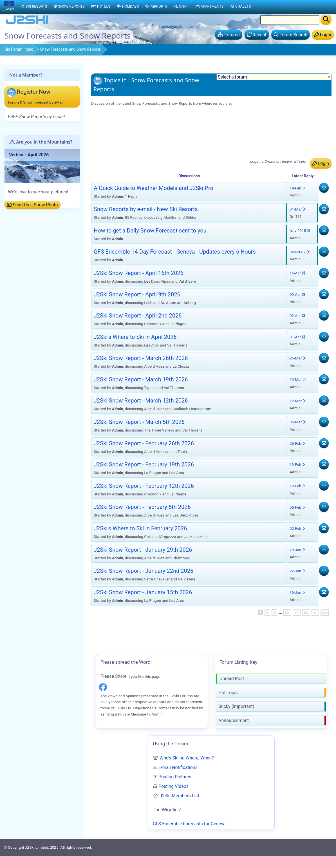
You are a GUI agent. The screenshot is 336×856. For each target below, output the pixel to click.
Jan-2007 (300, 252)
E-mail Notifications (178, 767)
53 (287, 612)
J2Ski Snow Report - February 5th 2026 (142, 507)
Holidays (128, 6)
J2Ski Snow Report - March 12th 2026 (141, 400)
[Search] (326, 20)
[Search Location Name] (289, 19)
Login (320, 163)
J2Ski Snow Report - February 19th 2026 (144, 464)
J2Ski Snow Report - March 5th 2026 (139, 422)
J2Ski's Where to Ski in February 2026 (140, 528)
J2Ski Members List (179, 795)
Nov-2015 (300, 230)
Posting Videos (173, 786)
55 (306, 612)
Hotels (100, 6)
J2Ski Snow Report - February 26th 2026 (144, 443)
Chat (181, 6)
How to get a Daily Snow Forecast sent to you (150, 230)
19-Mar (298, 379)
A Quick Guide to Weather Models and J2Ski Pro (141, 114)
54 (296, 612)
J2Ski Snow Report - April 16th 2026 (129, 136)
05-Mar (298, 422)
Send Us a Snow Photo (32, 204)
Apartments (209, 6)
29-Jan (298, 549)
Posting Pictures (174, 776)
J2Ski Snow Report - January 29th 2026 (143, 549)
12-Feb (298, 486)
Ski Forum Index (19, 49)
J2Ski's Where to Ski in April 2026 (126, 158)
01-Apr (297, 337)
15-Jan (298, 592)
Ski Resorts (34, 6)
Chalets (240, 6)
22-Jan (298, 571)
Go (324, 612)
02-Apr (297, 315)
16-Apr (297, 273)
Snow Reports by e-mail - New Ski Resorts (135, 122)
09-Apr (297, 294)
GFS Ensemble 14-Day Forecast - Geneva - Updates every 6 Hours (158, 129)
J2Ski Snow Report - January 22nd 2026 (143, 570)
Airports (156, 6)
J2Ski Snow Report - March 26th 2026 (141, 358)
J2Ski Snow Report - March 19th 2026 (141, 379)
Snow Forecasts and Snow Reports (70, 49)
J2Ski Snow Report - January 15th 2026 (143, 592)
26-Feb (298, 443)
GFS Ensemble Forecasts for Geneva (189, 823)
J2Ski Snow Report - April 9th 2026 (128, 143)
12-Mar (298, 401)
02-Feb (298, 528)
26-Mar (298, 358)
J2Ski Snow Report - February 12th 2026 (144, 485)
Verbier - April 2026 (29, 154)
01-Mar (298, 209)
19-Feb (298, 188)
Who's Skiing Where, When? (187, 758)
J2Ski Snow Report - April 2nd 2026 (128, 150)
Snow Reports (69, 6)
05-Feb (298, 507)
